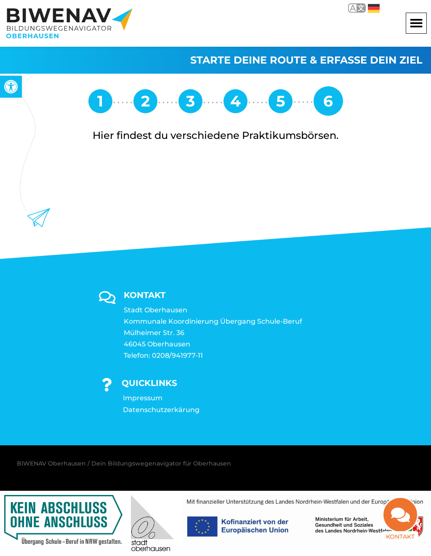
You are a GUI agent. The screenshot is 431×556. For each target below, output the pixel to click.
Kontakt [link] (400, 541)
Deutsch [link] (374, 8)
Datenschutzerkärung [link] (161, 410)
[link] (11, 87)
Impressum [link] (142, 398)
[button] (416, 23)
